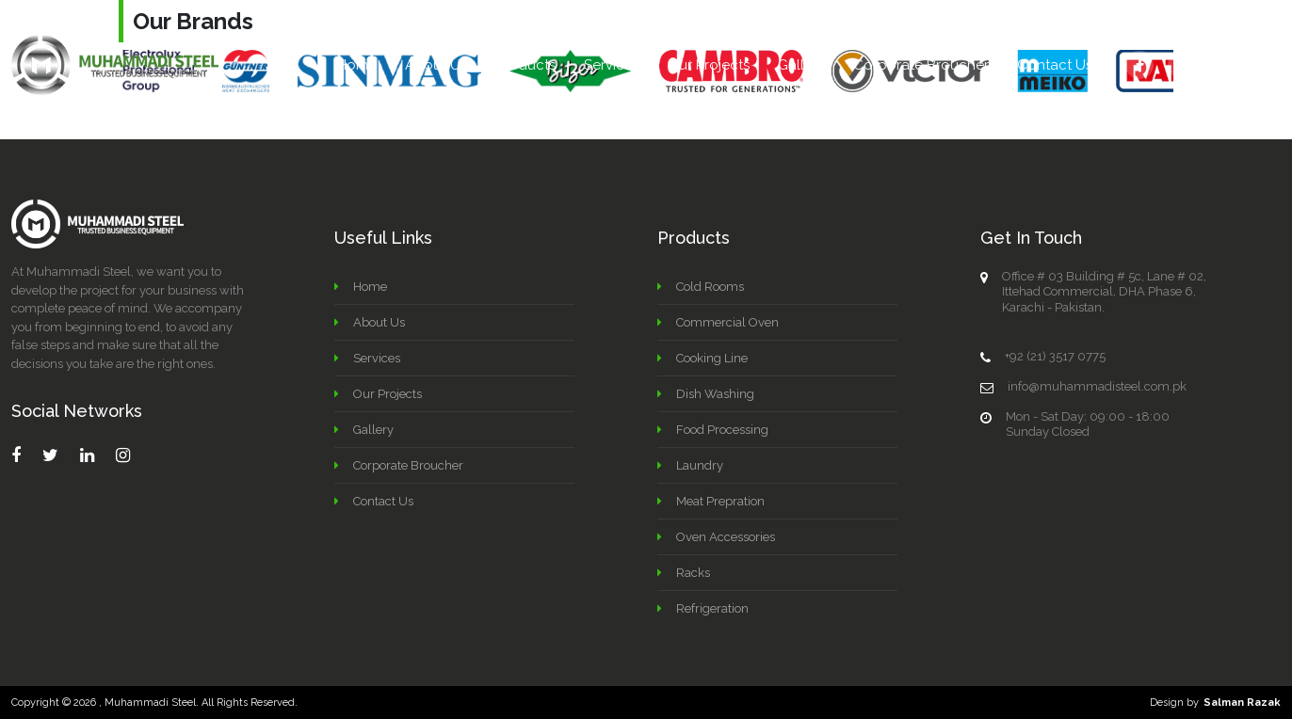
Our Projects (709, 64)
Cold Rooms (710, 287)
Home (357, 64)
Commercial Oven (727, 322)
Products (525, 64)
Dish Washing (715, 394)
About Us (436, 64)
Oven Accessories (725, 537)
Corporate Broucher (921, 64)
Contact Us (1054, 64)
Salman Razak (1242, 702)
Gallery (801, 64)
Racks (693, 573)
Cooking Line (712, 358)
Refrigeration (712, 608)
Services (611, 64)
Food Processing (722, 430)
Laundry (699, 465)
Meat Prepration (720, 501)
